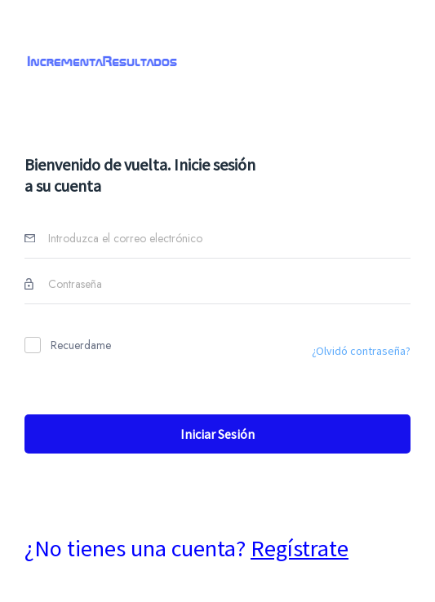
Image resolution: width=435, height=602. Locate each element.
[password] (225, 289)
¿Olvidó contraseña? (361, 350)
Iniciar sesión (217, 434)
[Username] (225, 243)
